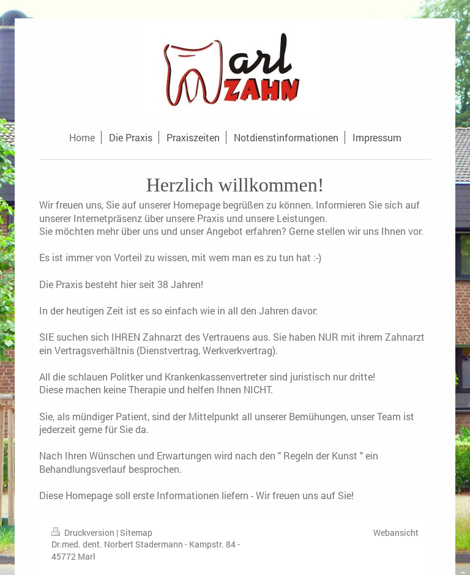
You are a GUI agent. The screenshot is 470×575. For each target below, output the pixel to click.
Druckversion (83, 532)
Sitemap (136, 532)
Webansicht (396, 532)
